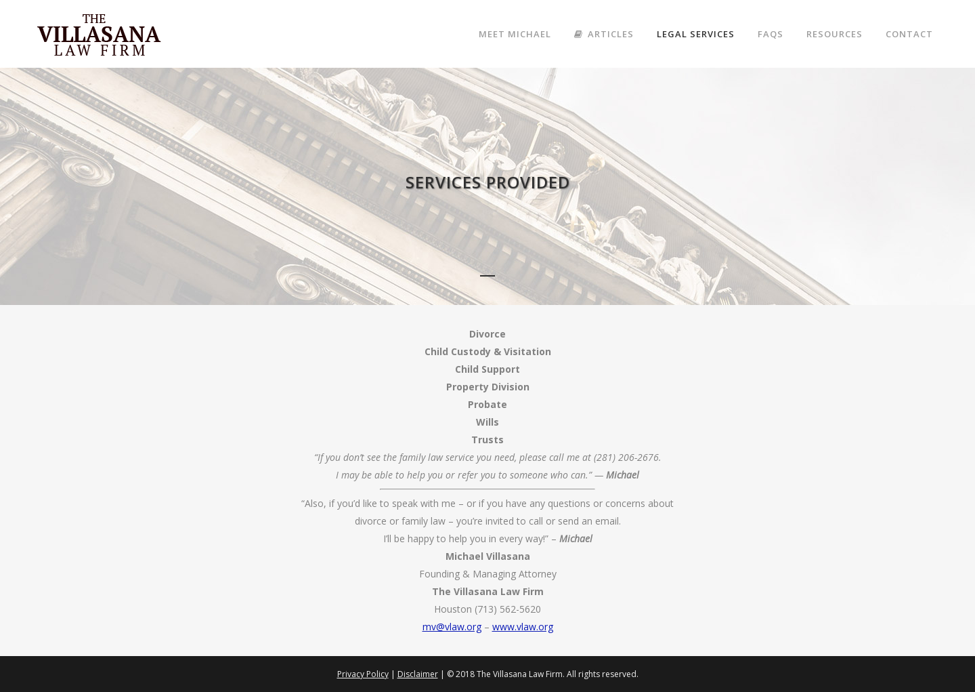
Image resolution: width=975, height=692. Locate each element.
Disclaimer (417, 674)
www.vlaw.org (522, 626)
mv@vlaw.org (451, 626)
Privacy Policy (363, 674)
